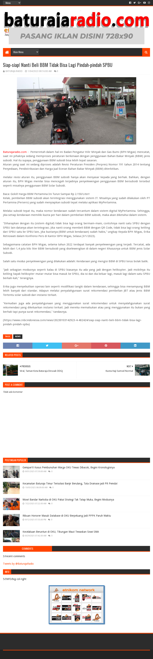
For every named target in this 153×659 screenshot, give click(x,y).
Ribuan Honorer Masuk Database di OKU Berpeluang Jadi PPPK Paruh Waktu (67, 515)
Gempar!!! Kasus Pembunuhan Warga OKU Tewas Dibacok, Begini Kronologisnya (69, 467)
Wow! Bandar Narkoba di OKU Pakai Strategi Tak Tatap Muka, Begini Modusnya (68, 499)
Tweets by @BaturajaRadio (18, 563)
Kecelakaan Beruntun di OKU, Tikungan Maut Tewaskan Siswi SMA (61, 531)
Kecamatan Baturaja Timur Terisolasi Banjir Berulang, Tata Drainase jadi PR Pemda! (70, 483)
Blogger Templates (45, 654)
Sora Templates (23, 654)
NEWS (17, 336)
